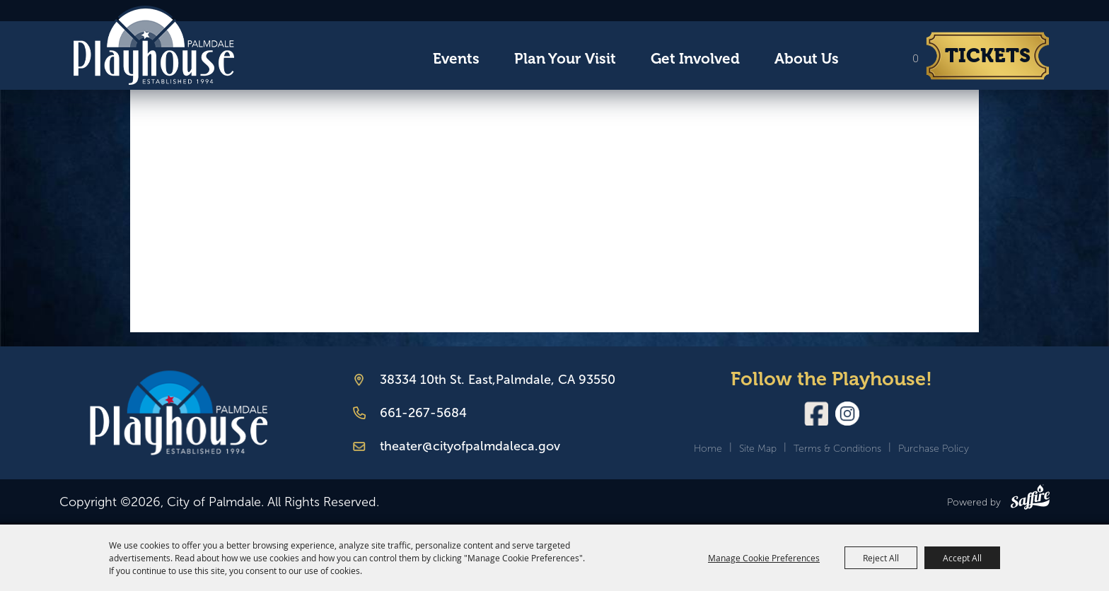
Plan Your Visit (565, 58)
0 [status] (915, 58)
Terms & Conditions (837, 448)
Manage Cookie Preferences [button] (764, 557)
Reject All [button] (881, 557)
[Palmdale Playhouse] (178, 413)
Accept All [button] (962, 557)
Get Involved (695, 58)
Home (708, 448)
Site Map (758, 448)
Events (456, 58)
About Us (806, 58)
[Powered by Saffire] (1030, 499)
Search (868, 59)
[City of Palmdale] (153, 45)
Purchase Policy (933, 448)
